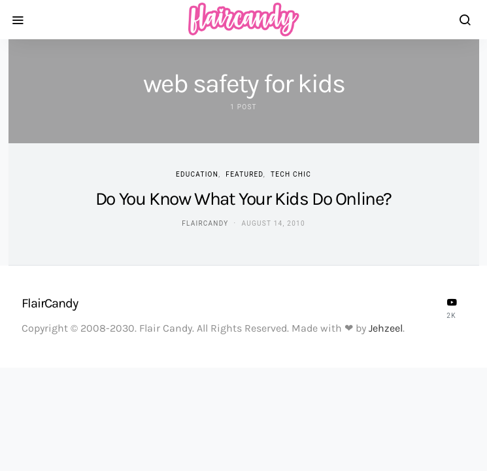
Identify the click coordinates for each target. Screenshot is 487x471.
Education (197, 174)
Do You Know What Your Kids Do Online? (243, 198)
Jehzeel (386, 328)
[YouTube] (451, 308)
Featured (244, 174)
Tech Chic (291, 174)
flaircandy (205, 223)
